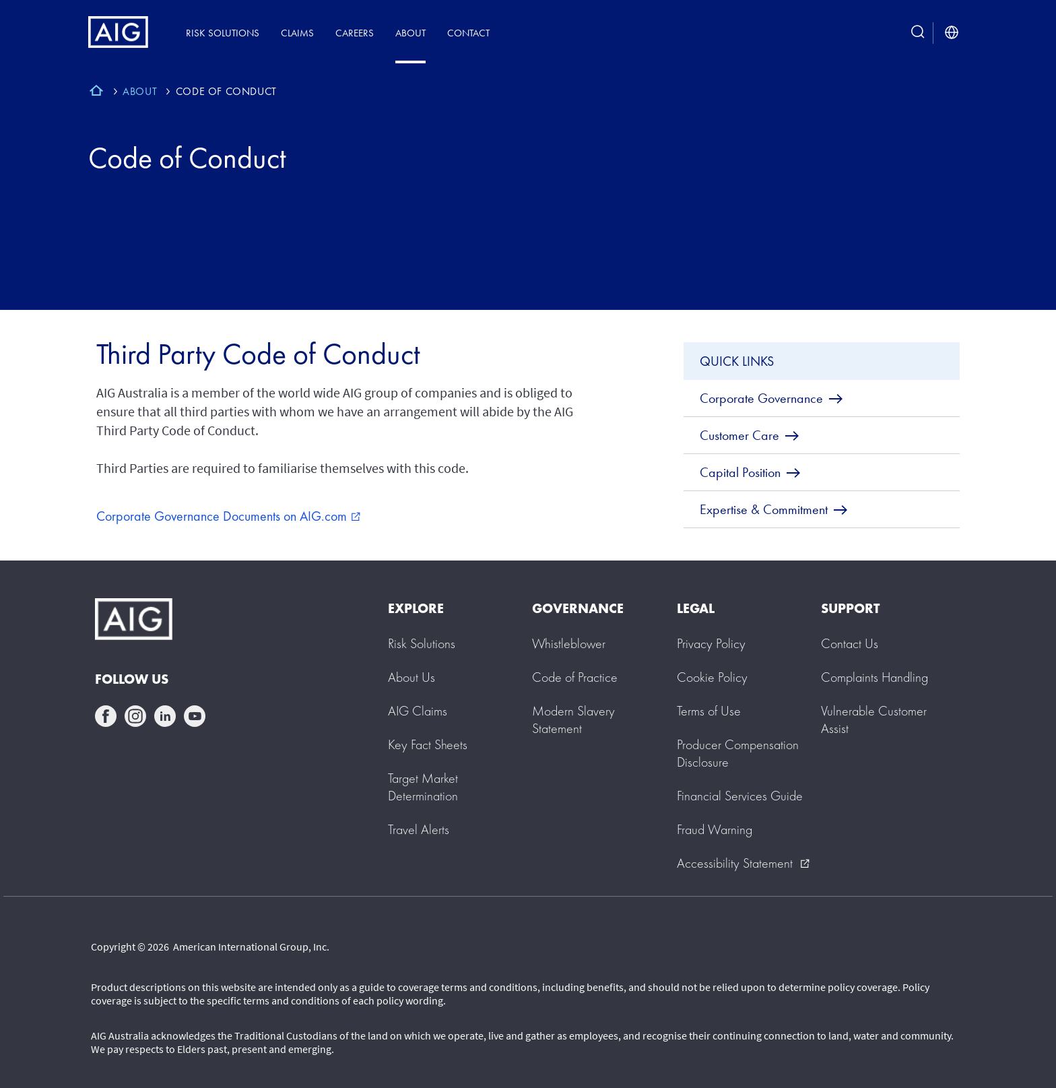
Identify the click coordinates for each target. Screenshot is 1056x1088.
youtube (194, 716)
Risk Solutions (222, 32)
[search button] (917, 32)
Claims (297, 32)
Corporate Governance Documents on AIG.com (228, 516)
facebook (106, 716)
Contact (468, 32)
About (410, 32)
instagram (135, 716)
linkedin (165, 716)
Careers (354, 32)
